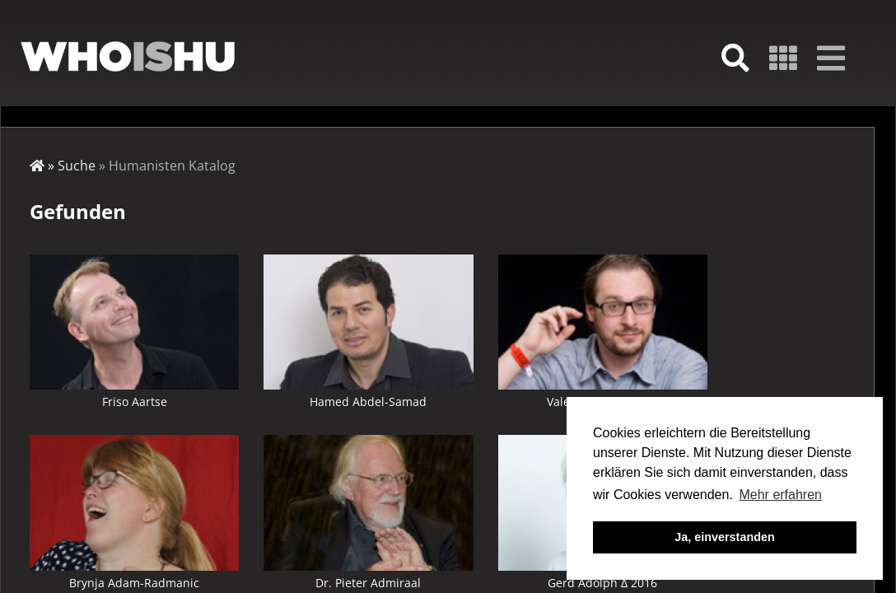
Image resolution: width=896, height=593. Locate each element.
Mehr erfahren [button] (780, 495)
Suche (77, 165)
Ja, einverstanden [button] (724, 537)
